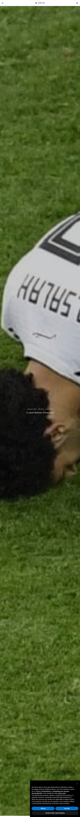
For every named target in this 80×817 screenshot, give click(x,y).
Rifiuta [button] (43, 808)
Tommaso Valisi (31, 409)
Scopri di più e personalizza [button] (55, 813)
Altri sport (41, 409)
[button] (77, 783)
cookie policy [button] (62, 793)
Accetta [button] (67, 808)
